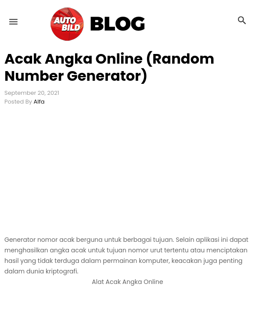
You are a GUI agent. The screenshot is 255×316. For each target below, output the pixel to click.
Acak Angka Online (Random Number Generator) (109, 67)
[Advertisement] (127, 173)
